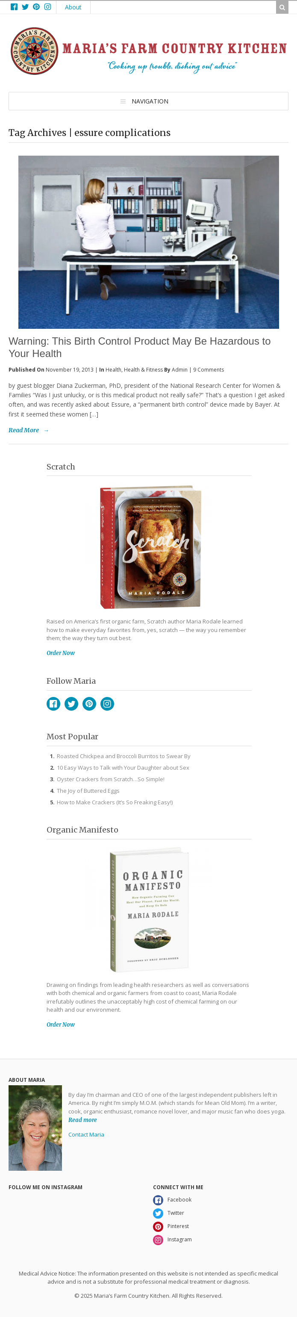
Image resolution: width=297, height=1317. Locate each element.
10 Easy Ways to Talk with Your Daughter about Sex (123, 767)
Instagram (107, 704)
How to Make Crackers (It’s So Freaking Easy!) (115, 802)
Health (113, 369)
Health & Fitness (143, 369)
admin (180, 369)
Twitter (71, 704)
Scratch (61, 467)
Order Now (61, 653)
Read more (82, 1119)
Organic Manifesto (82, 830)
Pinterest (89, 704)
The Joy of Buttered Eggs (88, 790)
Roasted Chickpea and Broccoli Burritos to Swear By (124, 756)
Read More (24, 430)
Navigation (150, 101)
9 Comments (208, 369)
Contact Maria (86, 1134)
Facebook (53, 704)
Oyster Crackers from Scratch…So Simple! (111, 779)
